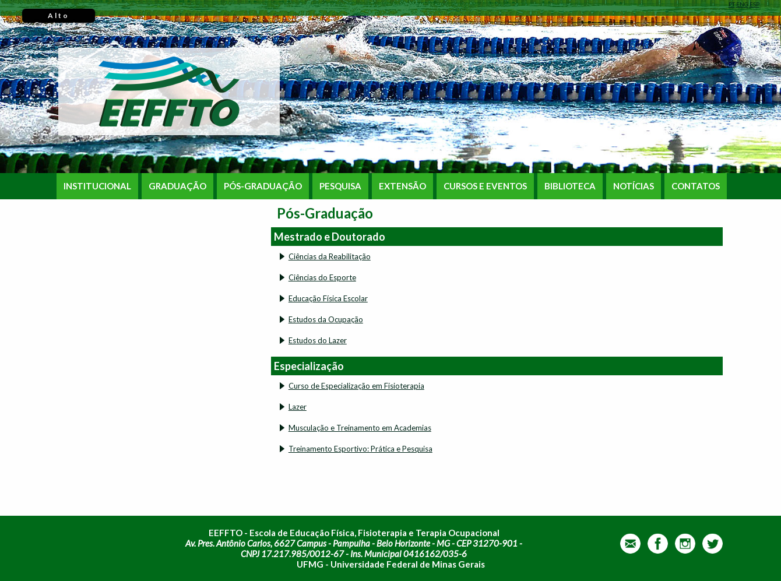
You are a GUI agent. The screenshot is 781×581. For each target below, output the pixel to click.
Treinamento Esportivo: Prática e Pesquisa (360, 448)
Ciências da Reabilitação (330, 256)
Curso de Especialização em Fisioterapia (356, 385)
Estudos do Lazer (318, 340)
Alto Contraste (58, 17)
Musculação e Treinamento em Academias (360, 427)
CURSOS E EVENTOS (485, 186)
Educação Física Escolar (328, 298)
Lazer (298, 406)
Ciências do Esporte (322, 277)
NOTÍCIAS (633, 186)
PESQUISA (340, 186)
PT (732, 4)
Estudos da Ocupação (326, 319)
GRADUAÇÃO (177, 186)
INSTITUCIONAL (97, 186)
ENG (742, 4)
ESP (754, 4)
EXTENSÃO (402, 186)
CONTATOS (695, 186)
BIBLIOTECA (570, 186)
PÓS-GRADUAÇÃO (263, 186)
